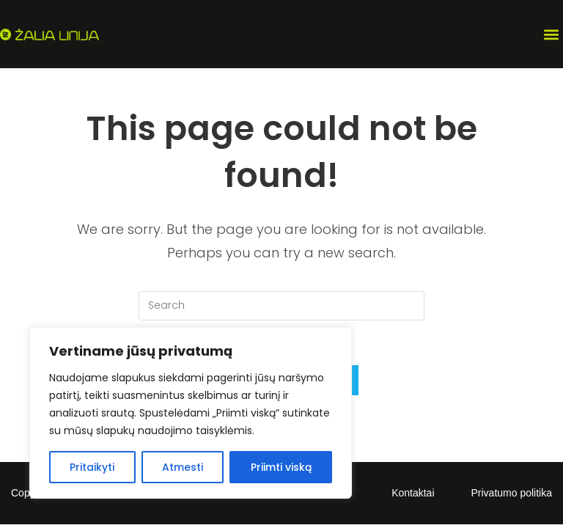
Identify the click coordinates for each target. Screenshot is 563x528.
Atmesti (182, 467)
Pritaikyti (92, 467)
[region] (190, 413)
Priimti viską (281, 467)
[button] (551, 34)
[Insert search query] (281, 305)
